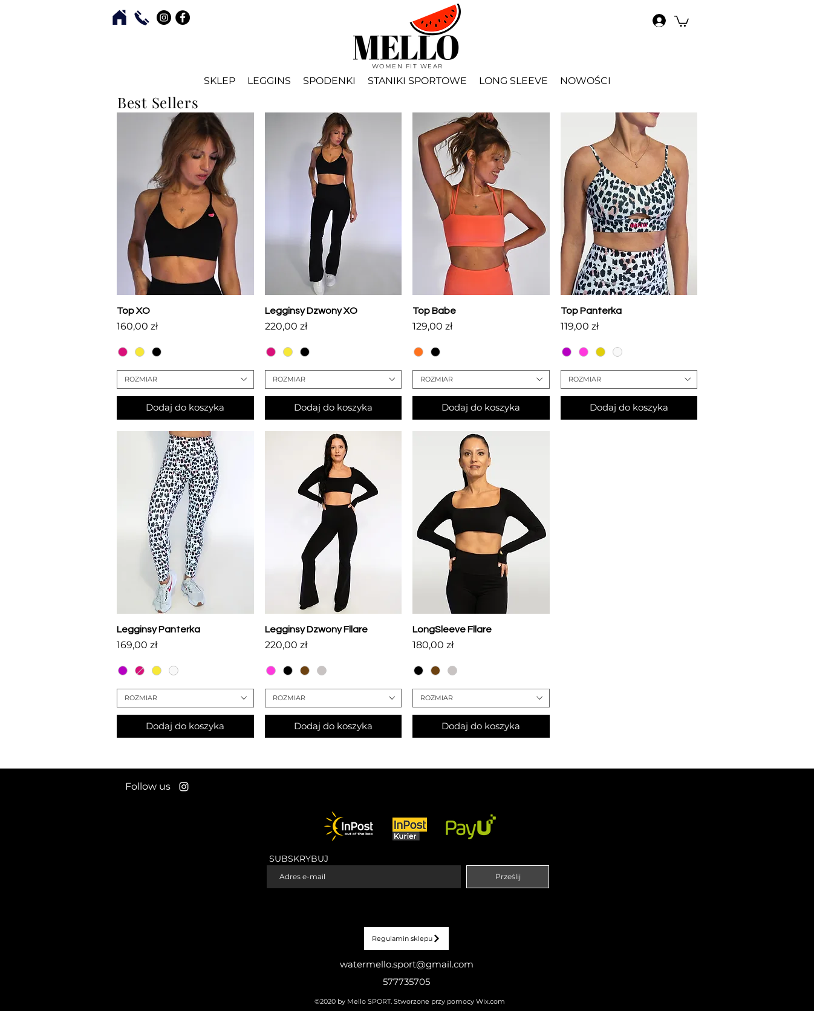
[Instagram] (184, 787)
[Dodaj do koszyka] (185, 408)
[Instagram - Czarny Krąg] (164, 17)
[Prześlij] (507, 876)
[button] (681, 21)
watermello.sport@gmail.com (407, 964)
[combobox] (185, 379)
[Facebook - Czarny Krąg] (182, 17)
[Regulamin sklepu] (406, 938)
